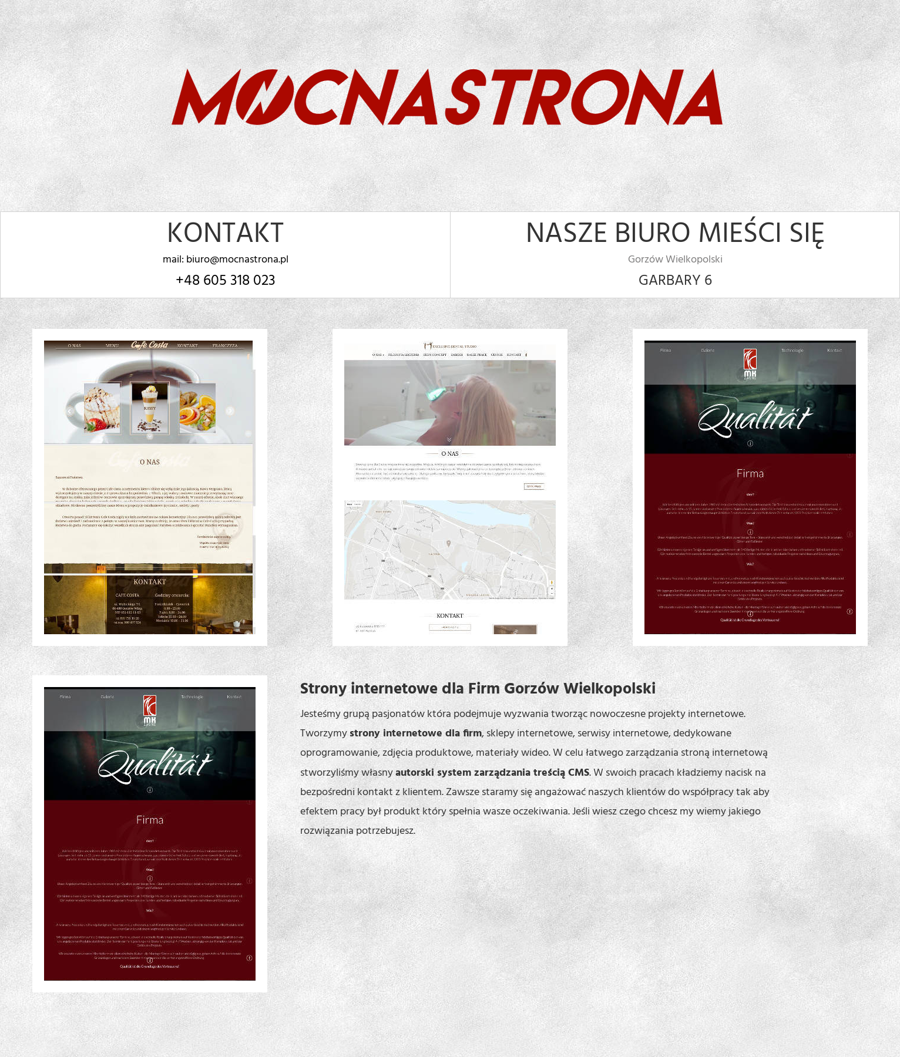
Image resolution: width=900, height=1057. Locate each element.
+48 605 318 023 (226, 281)
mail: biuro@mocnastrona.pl (225, 259)
